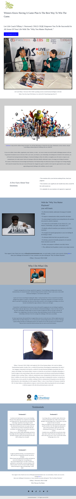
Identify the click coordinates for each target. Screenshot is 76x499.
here (69, 253)
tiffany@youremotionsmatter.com (33, 253)
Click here (8, 145)
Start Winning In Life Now (11, 34)
